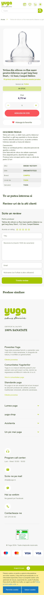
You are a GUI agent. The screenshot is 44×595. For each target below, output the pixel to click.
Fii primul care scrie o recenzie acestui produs (22, 79)
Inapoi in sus (19, 568)
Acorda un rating (8, 229)
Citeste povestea (11, 360)
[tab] (22, 407)
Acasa (3, 19)
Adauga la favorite (23, 122)
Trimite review (22, 280)
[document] (22, 583)
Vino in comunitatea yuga (14, 377)
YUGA (26, 84)
